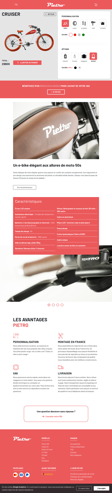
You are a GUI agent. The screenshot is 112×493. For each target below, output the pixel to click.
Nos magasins (75, 455)
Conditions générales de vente (82, 474)
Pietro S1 (45, 447)
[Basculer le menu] (16, 5)
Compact (45, 461)
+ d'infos (56, 92)
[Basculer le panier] (96, 5)
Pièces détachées (77, 447)
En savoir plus (83, 488)
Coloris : (65, 34)
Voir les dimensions (24, 187)
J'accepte (101, 488)
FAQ (72, 449)
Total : (5, 60)
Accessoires (75, 444)
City (43, 458)
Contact (73, 452)
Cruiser (44, 455)
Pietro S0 (45, 444)
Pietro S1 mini (47, 449)
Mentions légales (77, 479)
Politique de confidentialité (81, 477)
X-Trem (44, 452)
